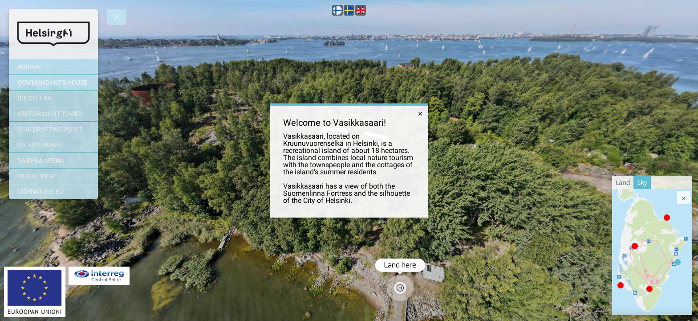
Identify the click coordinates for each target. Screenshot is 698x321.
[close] (420, 114)
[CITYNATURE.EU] (53, 191)
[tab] (622, 182)
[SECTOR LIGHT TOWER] (53, 113)
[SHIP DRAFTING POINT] (53, 129)
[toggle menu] (116, 17)
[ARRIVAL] (53, 66)
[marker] (634, 246)
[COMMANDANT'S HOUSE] (53, 82)
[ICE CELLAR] (53, 98)
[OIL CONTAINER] (53, 144)
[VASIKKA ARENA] (53, 160)
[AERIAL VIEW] (53, 176)
